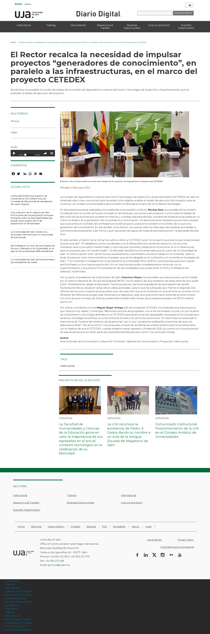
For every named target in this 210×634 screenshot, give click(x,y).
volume (45, 153)
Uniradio (75, 526)
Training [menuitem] (51, 25)
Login (148, 526)
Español (27, 4)
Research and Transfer (26, 502)
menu (51, 153)
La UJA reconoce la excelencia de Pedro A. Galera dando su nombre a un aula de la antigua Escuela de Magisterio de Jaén (128, 434)
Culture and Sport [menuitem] (159, 25)
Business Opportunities (80, 502)
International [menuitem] (78, 25)
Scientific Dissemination (26, 510)
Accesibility (119, 526)
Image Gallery (56, 526)
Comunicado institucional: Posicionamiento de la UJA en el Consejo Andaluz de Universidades (177, 430)
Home (13, 42)
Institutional (20, 495)
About (135, 526)
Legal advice (154, 539)
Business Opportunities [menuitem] (132, 26)
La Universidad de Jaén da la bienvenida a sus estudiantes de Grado (33, 261)
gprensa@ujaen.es (59, 565)
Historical (36, 526)
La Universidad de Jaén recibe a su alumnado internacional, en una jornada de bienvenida (32, 235)
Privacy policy (186, 539)
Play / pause (14, 153)
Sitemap (91, 526)
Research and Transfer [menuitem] (105, 26)
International (128, 495)
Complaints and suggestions (177, 547)
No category (12, 605)
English (18, 4)
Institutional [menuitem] (24, 25)
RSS (104, 526)
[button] (124, 145)
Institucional (67, 366)
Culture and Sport (131, 502)
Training (71, 495)
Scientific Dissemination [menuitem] (186, 26)
